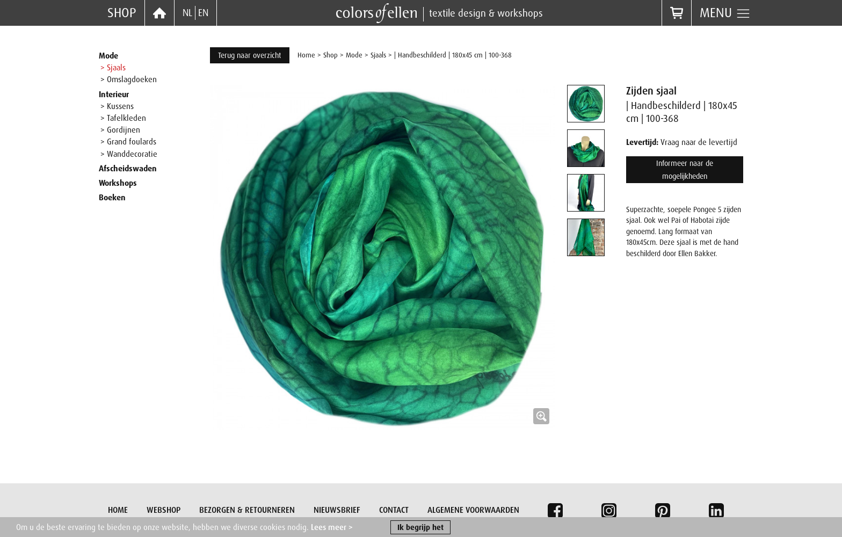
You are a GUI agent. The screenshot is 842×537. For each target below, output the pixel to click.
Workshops (118, 183)
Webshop (163, 510)
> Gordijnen (120, 130)
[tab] (586, 103)
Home (306, 55)
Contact (394, 510)
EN (203, 13)
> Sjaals (113, 67)
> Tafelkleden (123, 118)
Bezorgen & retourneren (247, 510)
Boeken (112, 197)
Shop (121, 12)
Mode (108, 55)
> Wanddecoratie (128, 154)
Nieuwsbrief (337, 510)
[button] (382, 257)
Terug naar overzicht (249, 55)
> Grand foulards (128, 141)
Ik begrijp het (420, 528)
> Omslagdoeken (128, 79)
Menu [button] (725, 12)
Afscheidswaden (128, 168)
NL (187, 13)
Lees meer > (332, 528)
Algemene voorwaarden (473, 510)
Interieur (114, 94)
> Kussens (117, 106)
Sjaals (378, 55)
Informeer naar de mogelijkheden (684, 169)
